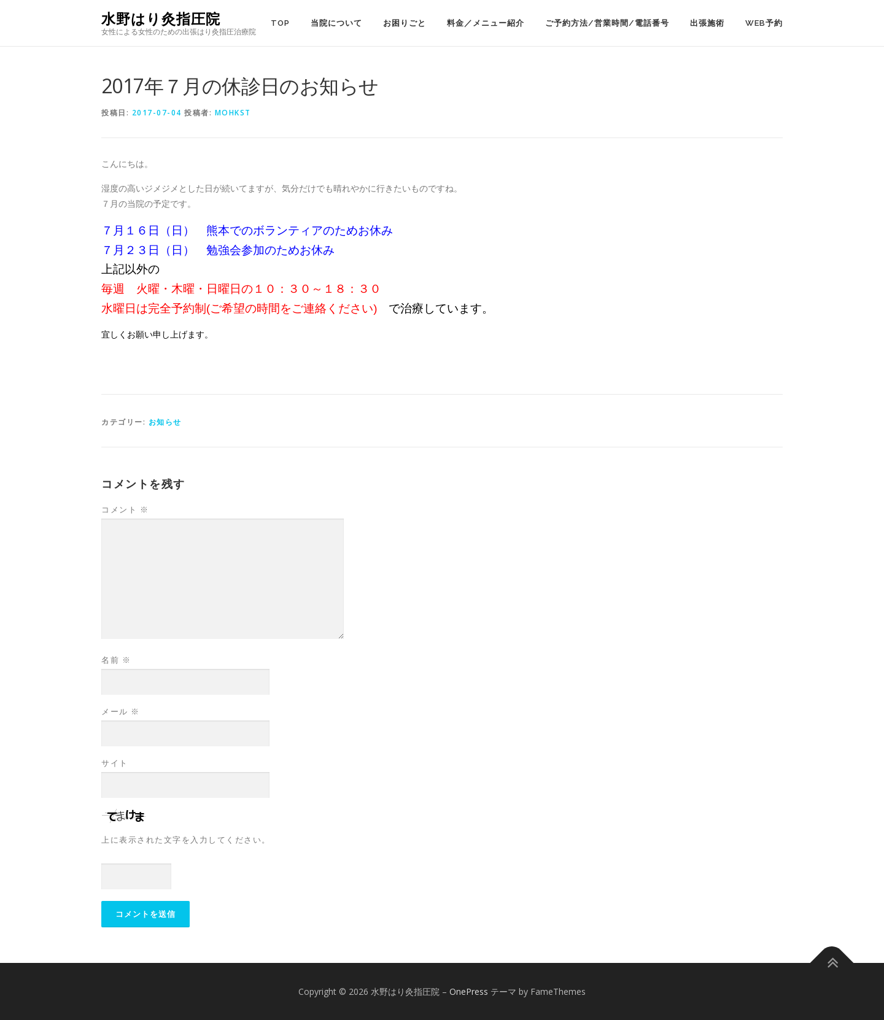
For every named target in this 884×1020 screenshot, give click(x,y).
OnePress (468, 991)
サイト (114, 762)
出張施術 (707, 23)
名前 (116, 659)
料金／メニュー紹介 (485, 23)
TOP (280, 23)
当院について (336, 23)
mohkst (233, 112)
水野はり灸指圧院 (160, 18)
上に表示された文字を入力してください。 (186, 839)
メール (120, 711)
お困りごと (404, 23)
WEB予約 (764, 23)
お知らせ (165, 422)
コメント (125, 509)
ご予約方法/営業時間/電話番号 (607, 23)
